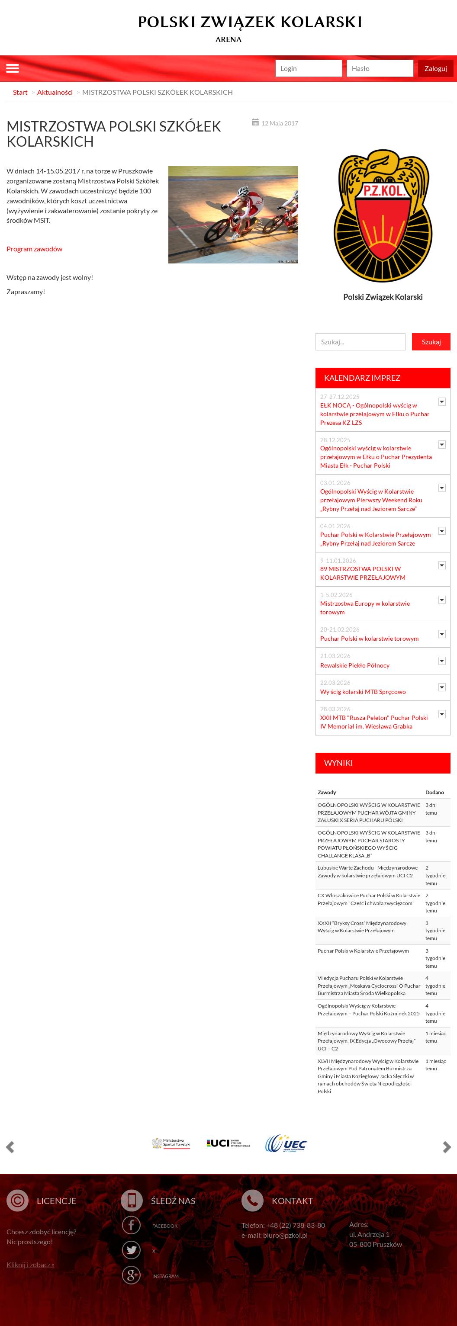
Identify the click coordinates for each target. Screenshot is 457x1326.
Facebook (164, 1226)
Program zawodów (34, 248)
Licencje (57, 1200)
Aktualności (55, 92)
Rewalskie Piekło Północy (354, 665)
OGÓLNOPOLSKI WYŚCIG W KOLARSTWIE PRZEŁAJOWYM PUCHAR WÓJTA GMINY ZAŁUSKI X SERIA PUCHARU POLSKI (369, 812)
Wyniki (338, 762)
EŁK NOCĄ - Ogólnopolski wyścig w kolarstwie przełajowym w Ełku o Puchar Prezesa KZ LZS (375, 413)
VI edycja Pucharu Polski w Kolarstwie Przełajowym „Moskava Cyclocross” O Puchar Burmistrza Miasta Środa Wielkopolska (369, 985)
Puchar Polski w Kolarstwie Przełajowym (363, 950)
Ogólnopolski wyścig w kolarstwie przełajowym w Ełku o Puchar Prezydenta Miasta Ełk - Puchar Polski (376, 456)
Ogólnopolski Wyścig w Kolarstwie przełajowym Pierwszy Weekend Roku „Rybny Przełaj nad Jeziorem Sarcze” (371, 500)
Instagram (165, 1276)
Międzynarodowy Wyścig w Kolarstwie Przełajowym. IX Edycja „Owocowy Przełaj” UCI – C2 (366, 1041)
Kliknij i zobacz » (30, 1264)
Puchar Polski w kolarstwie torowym (369, 638)
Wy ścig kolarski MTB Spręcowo (363, 691)
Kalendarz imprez (362, 377)
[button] (8, 1146)
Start (20, 92)
